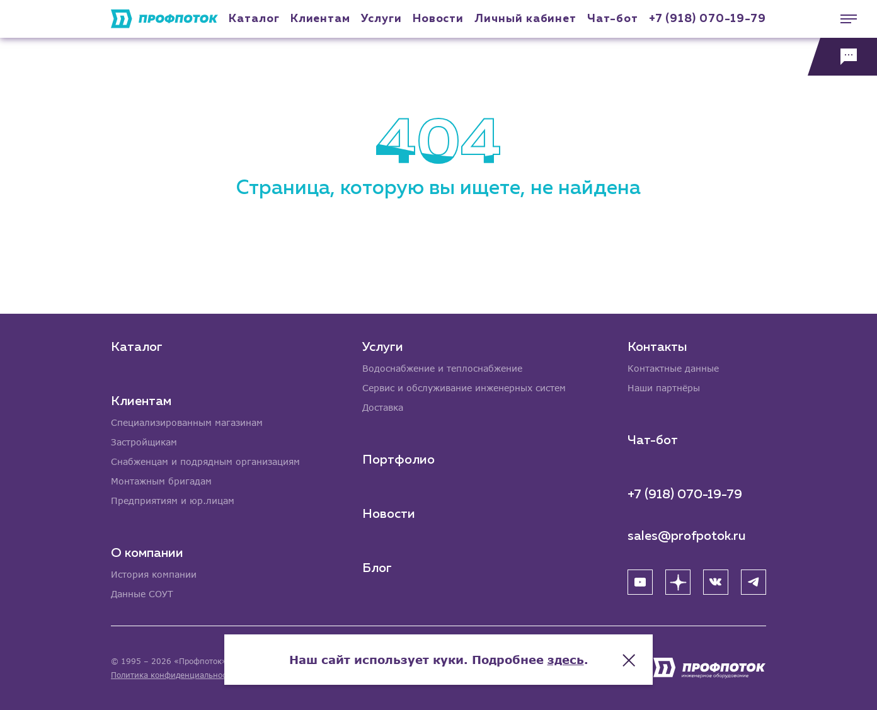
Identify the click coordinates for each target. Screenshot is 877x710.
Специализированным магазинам (187, 422)
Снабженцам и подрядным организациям (205, 461)
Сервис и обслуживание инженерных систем (464, 387)
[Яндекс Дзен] (678, 582)
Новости (388, 514)
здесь (565, 660)
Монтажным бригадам (161, 481)
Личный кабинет (525, 19)
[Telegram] (753, 582)
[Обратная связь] (842, 57)
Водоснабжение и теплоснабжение (442, 368)
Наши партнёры (664, 387)
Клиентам (320, 19)
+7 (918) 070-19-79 (707, 19)
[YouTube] (640, 582)
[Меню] (842, 19)
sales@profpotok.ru (687, 536)
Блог (377, 568)
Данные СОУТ (142, 593)
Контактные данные (673, 368)
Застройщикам (144, 442)
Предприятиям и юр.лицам (172, 500)
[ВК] (715, 582)
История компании (154, 574)
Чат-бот (612, 19)
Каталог (254, 19)
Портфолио (398, 460)
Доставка (382, 407)
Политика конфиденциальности (173, 675)
